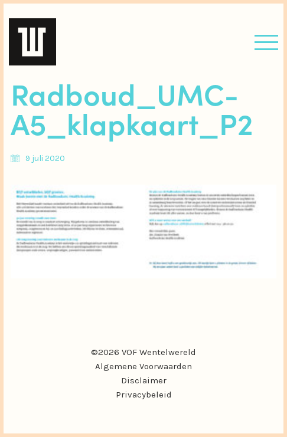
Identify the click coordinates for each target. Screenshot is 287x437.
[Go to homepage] (32, 41)
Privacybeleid (144, 394)
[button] (266, 42)
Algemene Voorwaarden (143, 366)
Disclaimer (144, 380)
